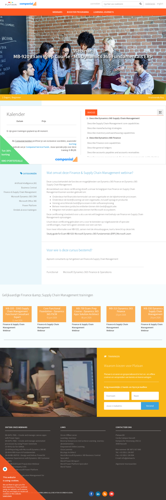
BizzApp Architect (68, 452)
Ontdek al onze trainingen (25, 210)
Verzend (150, 406)
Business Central (29, 187)
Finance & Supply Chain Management (20, 192)
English (160, 3)
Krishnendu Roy (156, 97)
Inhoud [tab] (91, 112)
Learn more (7, 496)
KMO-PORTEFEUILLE (12, 160)
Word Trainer (65, 466)
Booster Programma (78, 12)
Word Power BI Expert (69, 461)
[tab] (160, 112)
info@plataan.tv (128, 458)
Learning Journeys (104, 12)
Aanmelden (95, 3)
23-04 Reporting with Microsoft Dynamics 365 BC (25, 449)
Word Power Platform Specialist (74, 464)
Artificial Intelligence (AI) (26, 183)
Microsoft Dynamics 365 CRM (24, 196)
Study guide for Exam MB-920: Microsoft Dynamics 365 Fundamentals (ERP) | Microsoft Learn (89, 233)
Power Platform (29, 205)
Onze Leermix (66, 449)
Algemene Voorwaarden (126, 464)
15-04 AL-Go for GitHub (14, 446)
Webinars (57, 12)
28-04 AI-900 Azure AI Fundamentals (20, 452)
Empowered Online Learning (72, 446)
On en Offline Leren (68, 435)
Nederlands (150, 3)
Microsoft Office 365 (28, 201)
